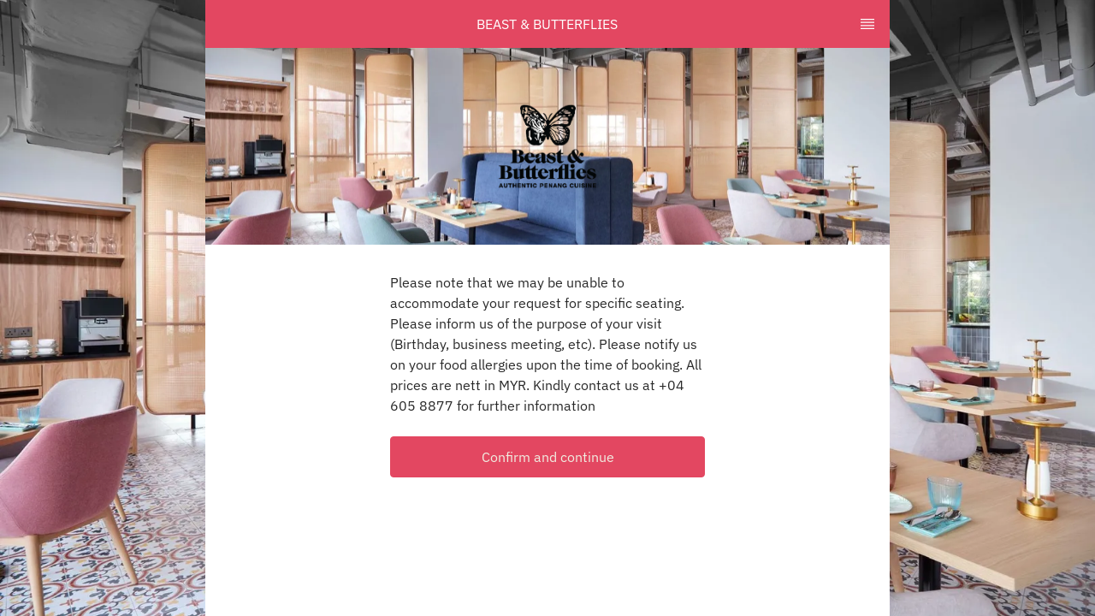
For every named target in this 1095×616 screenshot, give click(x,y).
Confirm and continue (548, 456)
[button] (547, 456)
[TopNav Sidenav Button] (867, 24)
